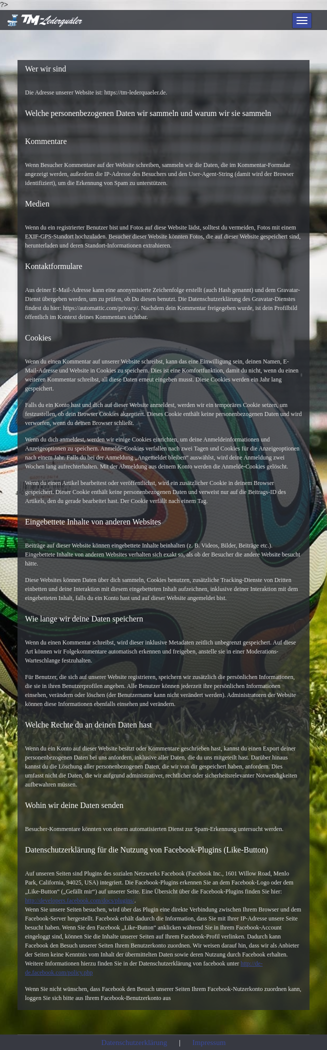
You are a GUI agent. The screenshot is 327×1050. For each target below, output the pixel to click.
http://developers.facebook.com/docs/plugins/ (79, 900)
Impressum (209, 1042)
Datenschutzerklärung (135, 1042)
